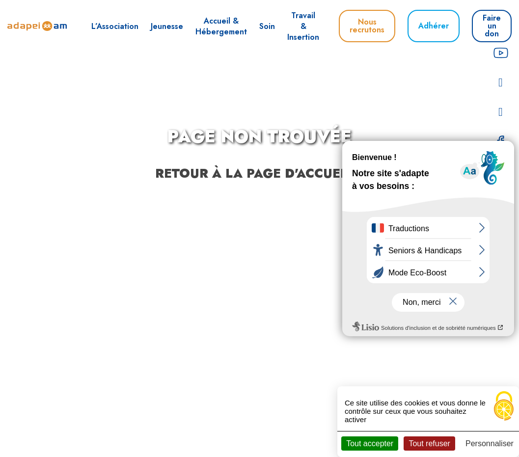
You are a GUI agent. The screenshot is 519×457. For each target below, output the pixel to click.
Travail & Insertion (303, 26)
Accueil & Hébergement (221, 26)
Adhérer (433, 25)
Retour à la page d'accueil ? (259, 173)
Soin (267, 26)
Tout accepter (369, 443)
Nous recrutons (367, 25)
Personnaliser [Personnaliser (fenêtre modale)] (489, 443)
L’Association (114, 26)
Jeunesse (167, 26)
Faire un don (492, 25)
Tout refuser (429, 443)
